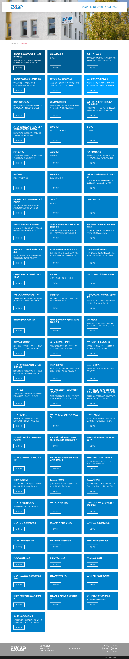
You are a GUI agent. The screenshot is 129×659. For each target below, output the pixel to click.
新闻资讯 (100, 7)
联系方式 (115, 7)
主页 (18, 43)
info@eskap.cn (75, 648)
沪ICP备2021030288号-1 (47, 651)
